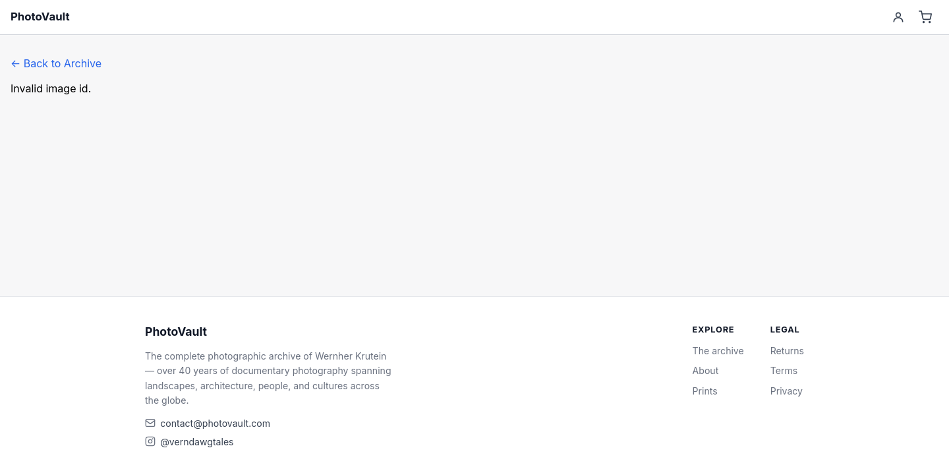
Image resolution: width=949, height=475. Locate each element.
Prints (705, 390)
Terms (783, 370)
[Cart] (925, 17)
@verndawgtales (196, 441)
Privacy (786, 390)
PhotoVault (40, 16)
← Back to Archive (56, 63)
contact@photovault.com (215, 423)
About (706, 370)
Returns (787, 350)
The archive (718, 350)
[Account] (898, 17)
